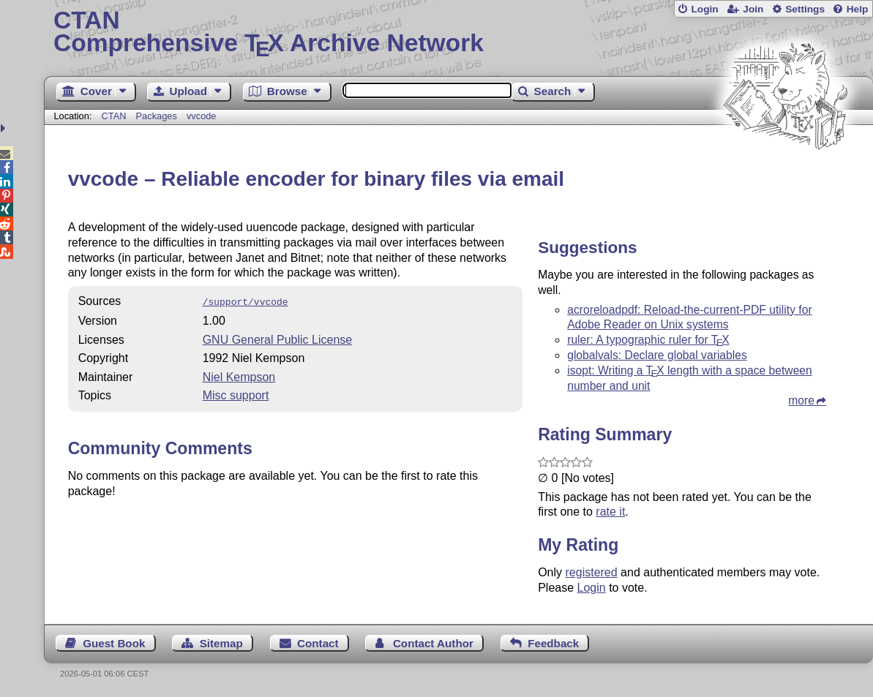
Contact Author (433, 643)
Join (753, 9)
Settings (805, 9)
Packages (158, 115)
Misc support (236, 394)
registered (592, 572)
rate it (610, 511)
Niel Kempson (239, 375)
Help (858, 9)
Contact (318, 643)
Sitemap (221, 643)
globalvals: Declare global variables (657, 355)
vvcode (202, 115)
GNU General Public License (278, 338)
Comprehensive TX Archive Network (458, 33)
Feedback (553, 643)
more (801, 400)
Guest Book (114, 643)
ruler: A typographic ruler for (648, 340)
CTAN (114, 115)
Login (704, 9)
